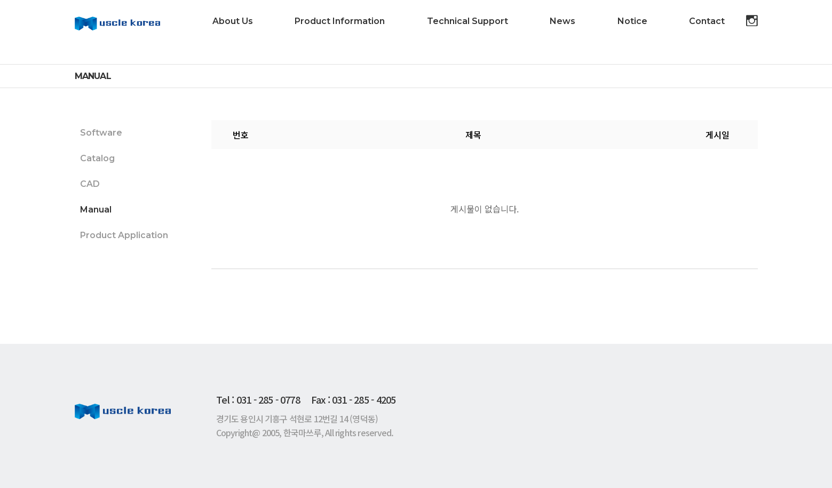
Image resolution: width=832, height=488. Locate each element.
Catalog (97, 158)
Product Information (340, 21)
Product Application (124, 235)
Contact (707, 21)
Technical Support (467, 21)
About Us (232, 21)
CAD (90, 184)
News (562, 21)
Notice (632, 21)
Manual (96, 209)
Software (101, 133)
